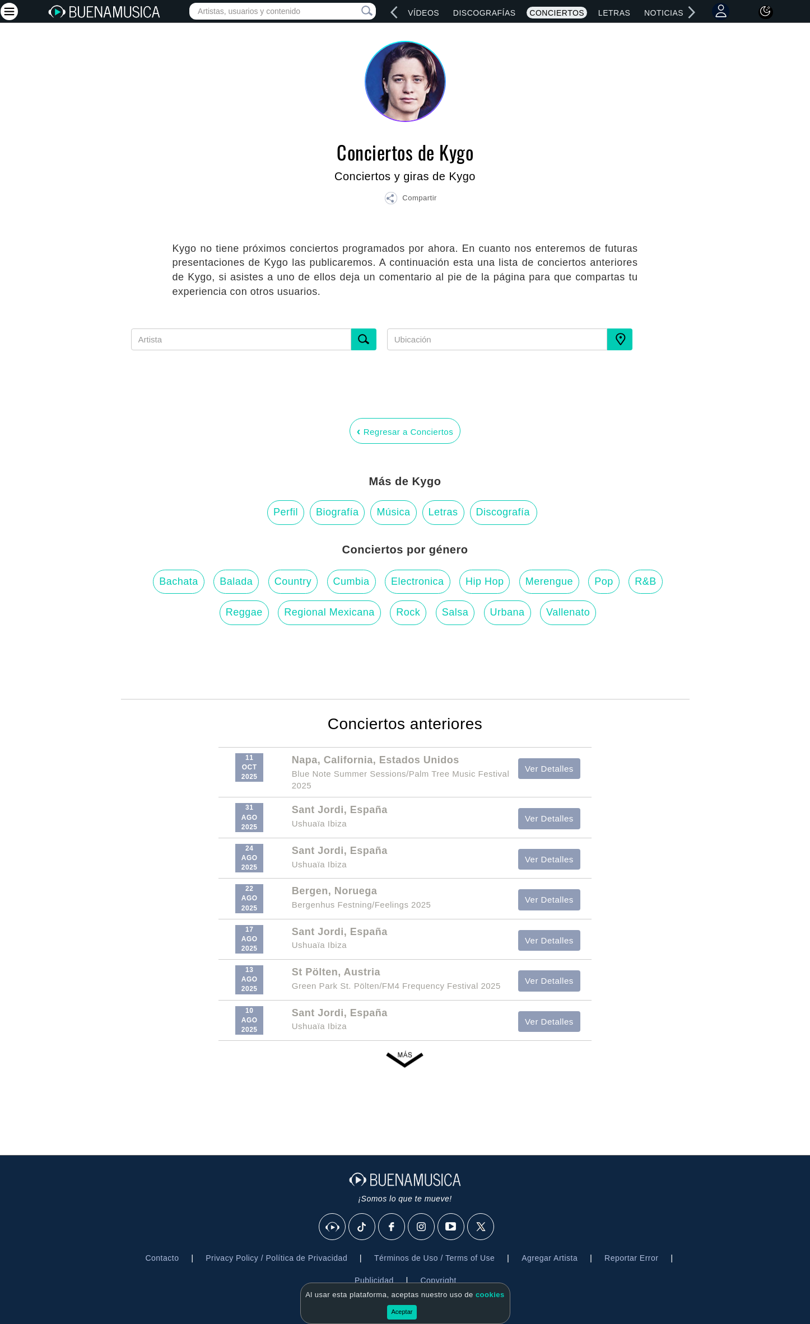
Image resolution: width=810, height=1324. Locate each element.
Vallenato (568, 612)
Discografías (484, 12)
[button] (410, 200)
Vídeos (423, 12)
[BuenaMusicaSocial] (332, 1227)
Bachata (178, 581)
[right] (691, 12)
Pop (603, 581)
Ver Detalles (549, 768)
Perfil (285, 512)
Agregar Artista (550, 1257)
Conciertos (556, 12)
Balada (236, 581)
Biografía (337, 512)
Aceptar (402, 1311)
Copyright (438, 1280)
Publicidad (374, 1280)
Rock (408, 612)
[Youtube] (451, 1227)
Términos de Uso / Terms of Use (434, 1257)
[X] (481, 1227)
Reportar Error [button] (631, 1257)
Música (393, 512)
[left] (394, 12)
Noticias (663, 12)
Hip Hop (484, 581)
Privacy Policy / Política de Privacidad (276, 1257)
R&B (646, 581)
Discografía (503, 512)
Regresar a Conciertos (405, 431)
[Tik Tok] (362, 1227)
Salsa (455, 612)
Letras (614, 12)
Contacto (162, 1257)
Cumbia (351, 581)
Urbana (507, 612)
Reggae (244, 612)
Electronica (417, 581)
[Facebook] (392, 1227)
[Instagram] (421, 1227)
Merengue (549, 581)
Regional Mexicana (329, 612)
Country (293, 581)
